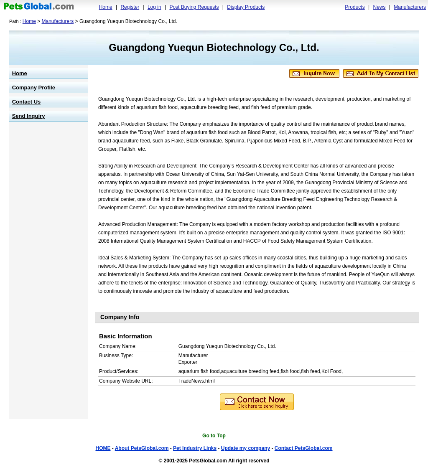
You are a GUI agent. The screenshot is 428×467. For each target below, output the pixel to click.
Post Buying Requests (194, 7)
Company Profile (33, 87)
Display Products (246, 7)
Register (129, 7)
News (379, 7)
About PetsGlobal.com (142, 448)
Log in (154, 7)
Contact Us (26, 102)
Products (354, 7)
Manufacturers (410, 7)
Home (105, 7)
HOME (102, 448)
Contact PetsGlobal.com (304, 448)
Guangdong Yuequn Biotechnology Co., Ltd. (214, 47)
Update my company (245, 448)
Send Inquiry (28, 116)
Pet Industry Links (195, 448)
